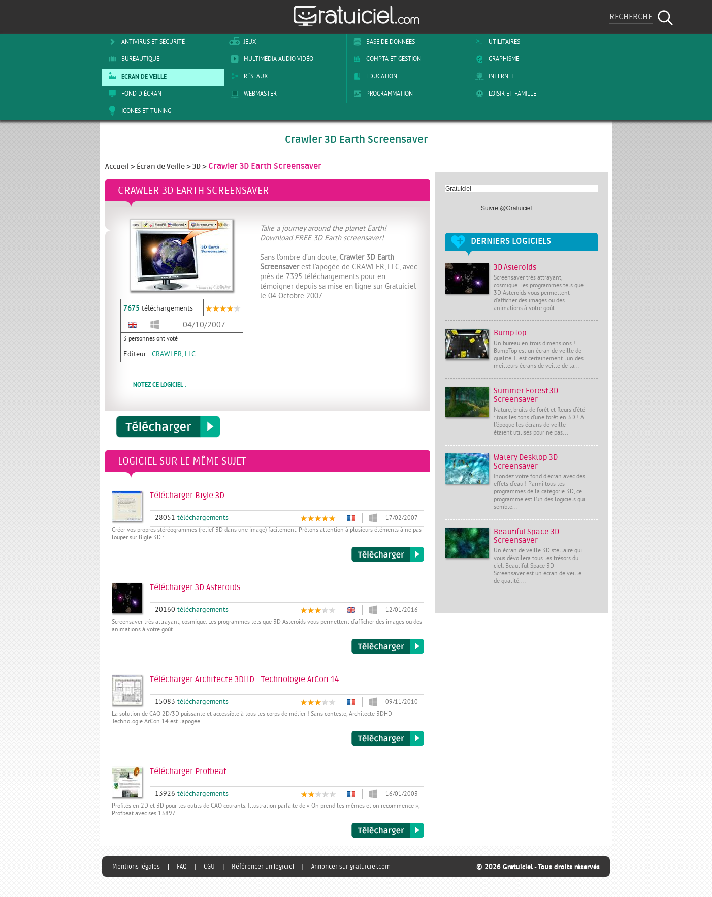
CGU (209, 866)
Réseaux (247, 76)
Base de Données (382, 41)
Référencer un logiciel (263, 866)
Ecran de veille (136, 76)
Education (373, 76)
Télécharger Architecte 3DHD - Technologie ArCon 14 (387, 738)
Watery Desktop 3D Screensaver (526, 462)
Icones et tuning (138, 110)
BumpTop (510, 333)
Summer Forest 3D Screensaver (526, 395)
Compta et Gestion (385, 59)
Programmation (381, 93)
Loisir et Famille (504, 93)
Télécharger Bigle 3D (387, 554)
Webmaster (252, 93)
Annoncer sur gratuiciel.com (351, 866)
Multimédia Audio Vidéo (270, 59)
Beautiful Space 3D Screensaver (526, 536)
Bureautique (132, 59)
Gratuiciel (458, 188)
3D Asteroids (515, 267)
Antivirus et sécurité (145, 41)
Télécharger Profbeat (387, 830)
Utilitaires (496, 41)
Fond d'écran (133, 93)
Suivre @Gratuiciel (506, 208)
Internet (493, 76)
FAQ (182, 866)
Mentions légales (136, 866)
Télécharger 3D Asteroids (387, 646)
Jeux (241, 41)
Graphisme (495, 59)
